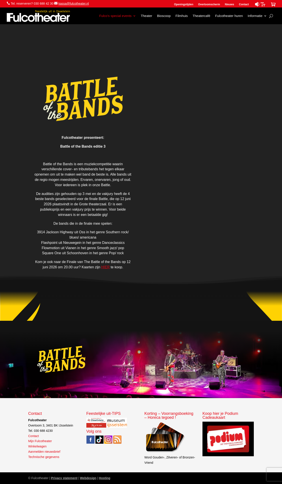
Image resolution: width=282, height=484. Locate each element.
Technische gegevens (43, 457)
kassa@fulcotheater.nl (73, 3)
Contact (244, 4)
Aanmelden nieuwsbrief (44, 451)
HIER (105, 267)
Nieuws (229, 4)
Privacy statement (64, 478)
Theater (146, 16)
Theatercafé (201, 16)
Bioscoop (164, 16)
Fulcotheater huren (229, 16)
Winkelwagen (37, 446)
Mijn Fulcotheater (40, 441)
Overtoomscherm (209, 4)
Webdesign (88, 478)
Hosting (104, 478)
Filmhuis (181, 16)
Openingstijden (183, 4)
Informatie (255, 16)
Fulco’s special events (115, 16)
